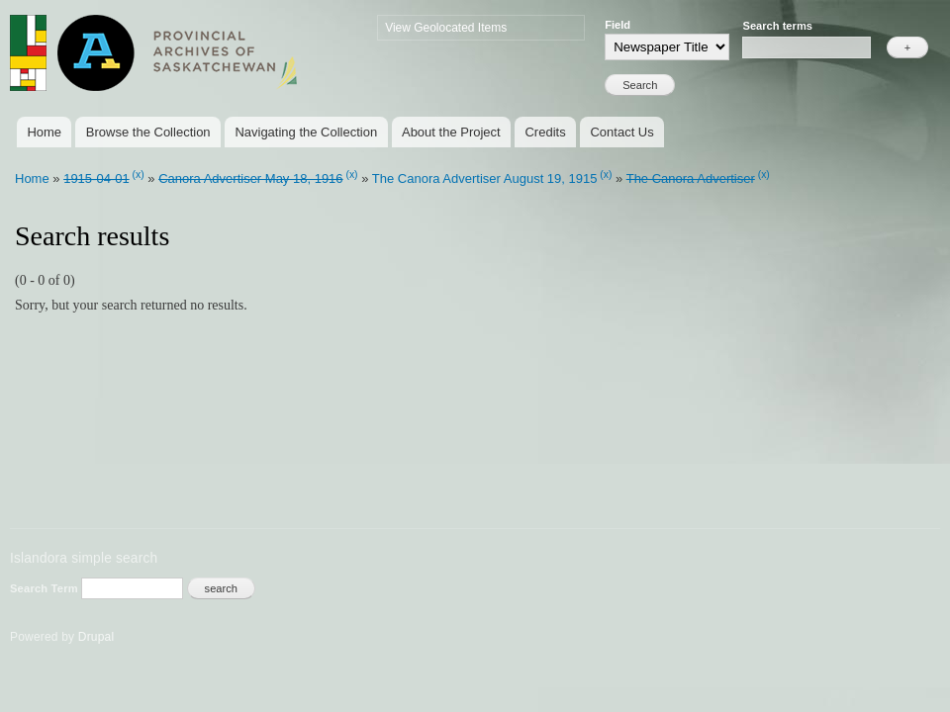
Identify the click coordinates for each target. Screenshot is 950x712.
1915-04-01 (96, 178)
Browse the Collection (148, 132)
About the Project (451, 132)
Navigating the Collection (306, 132)
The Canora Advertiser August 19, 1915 (485, 178)
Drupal (96, 637)
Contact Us (621, 132)
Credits (544, 132)
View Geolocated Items (446, 28)
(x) (138, 174)
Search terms (777, 26)
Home (44, 132)
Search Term (45, 588)
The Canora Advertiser (690, 178)
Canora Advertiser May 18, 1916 (250, 178)
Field (617, 25)
